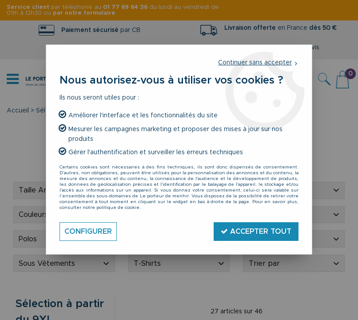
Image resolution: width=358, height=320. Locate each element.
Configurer (88, 231)
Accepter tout (256, 231)
